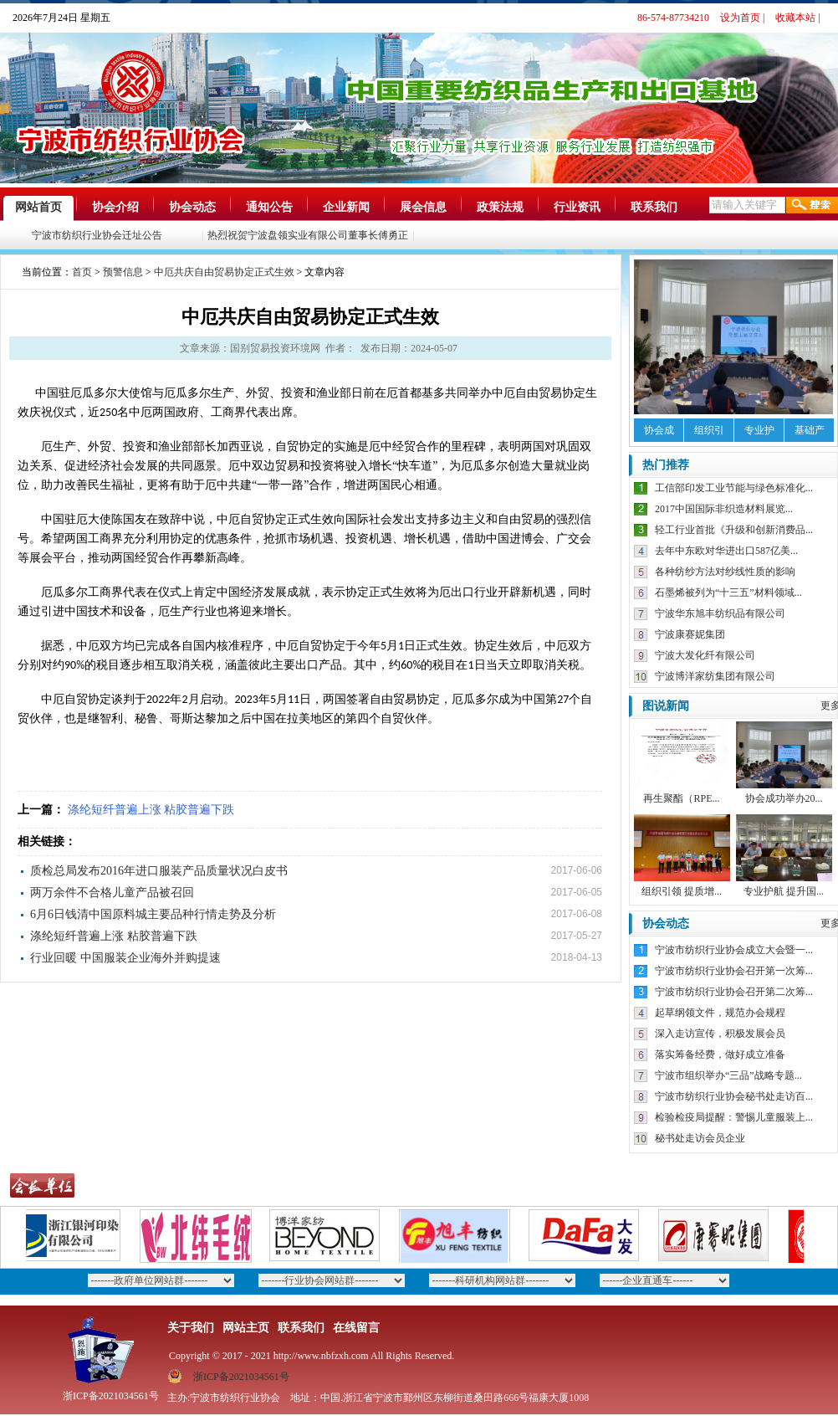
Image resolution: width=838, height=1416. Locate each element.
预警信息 (123, 272)
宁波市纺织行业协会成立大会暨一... (734, 950)
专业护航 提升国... (783, 891)
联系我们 (654, 207)
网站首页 (38, 207)
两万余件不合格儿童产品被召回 (112, 892)
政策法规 (500, 207)
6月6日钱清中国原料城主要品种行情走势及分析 (153, 914)
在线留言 (356, 1327)
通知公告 (269, 207)
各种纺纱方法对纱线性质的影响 (725, 571)
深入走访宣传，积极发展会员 (720, 1033)
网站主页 (245, 1327)
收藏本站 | (797, 17)
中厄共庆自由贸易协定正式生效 (224, 272)
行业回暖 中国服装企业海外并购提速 (125, 958)
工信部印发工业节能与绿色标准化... (734, 488)
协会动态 (192, 207)
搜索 (812, 205)
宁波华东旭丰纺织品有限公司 (720, 613)
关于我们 (190, 1327)
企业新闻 (346, 207)
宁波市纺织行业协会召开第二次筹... (734, 992)
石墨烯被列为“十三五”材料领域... (728, 592)
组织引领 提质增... (681, 891)
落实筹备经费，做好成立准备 (720, 1054)
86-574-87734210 (673, 17)
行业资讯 (577, 207)
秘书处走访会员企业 (700, 1138)
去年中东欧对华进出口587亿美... (726, 551)
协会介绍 (115, 207)
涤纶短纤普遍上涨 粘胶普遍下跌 (151, 809)
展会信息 (423, 207)
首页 (82, 272)
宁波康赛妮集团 (690, 634)
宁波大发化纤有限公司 (705, 655)
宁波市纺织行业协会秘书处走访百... (734, 1096)
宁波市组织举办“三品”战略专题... (728, 1075)
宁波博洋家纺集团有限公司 (715, 676)
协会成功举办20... (784, 798)
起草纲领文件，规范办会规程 (720, 1012)
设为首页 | (742, 17)
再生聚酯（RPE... (681, 798)
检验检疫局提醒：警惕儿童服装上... (734, 1117)
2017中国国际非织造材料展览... (724, 509)
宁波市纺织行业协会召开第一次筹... (734, 971)
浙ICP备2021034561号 (241, 1377)
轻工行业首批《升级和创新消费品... (734, 530)
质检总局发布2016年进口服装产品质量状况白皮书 (159, 870)
